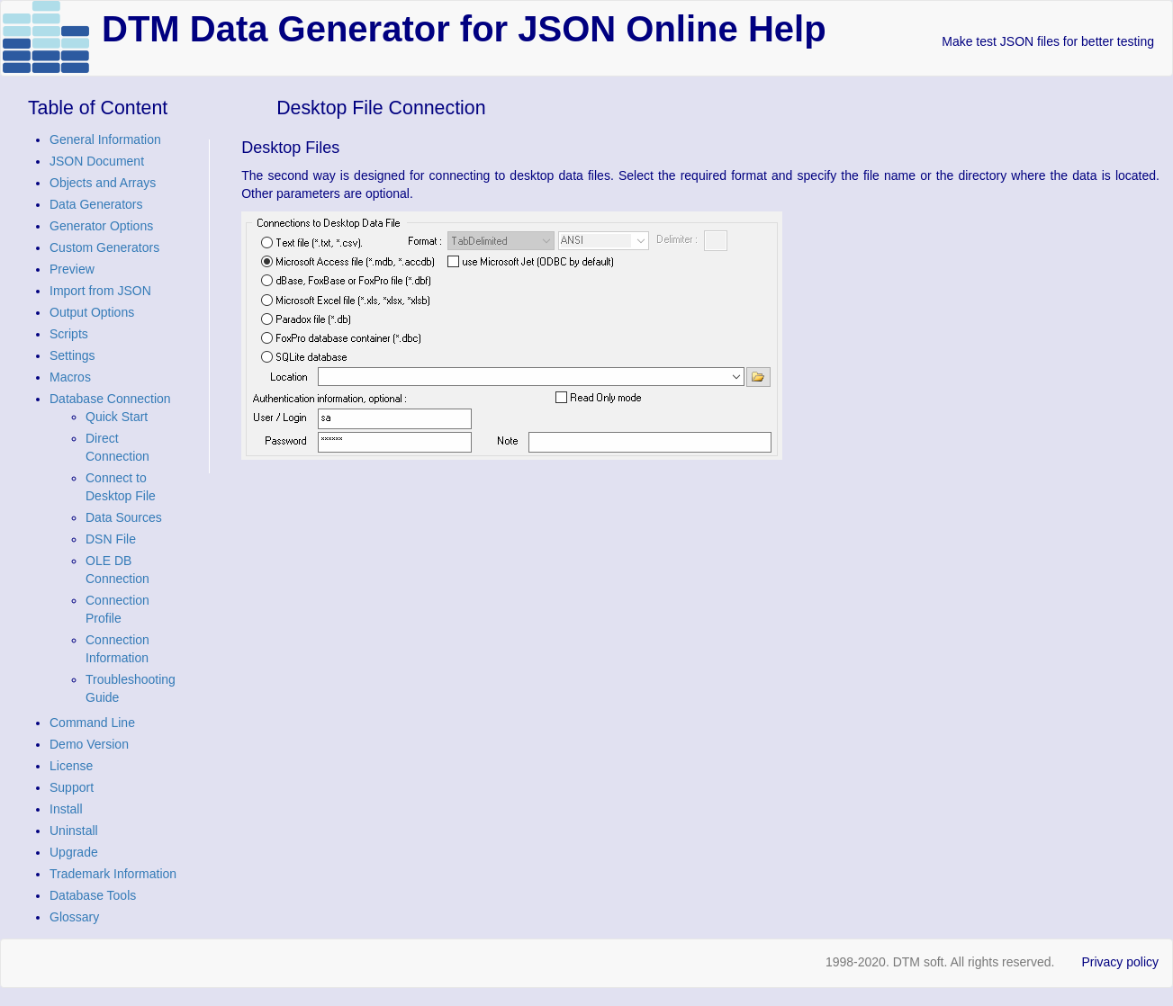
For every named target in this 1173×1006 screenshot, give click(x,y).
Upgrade (74, 852)
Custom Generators (104, 247)
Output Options (92, 312)
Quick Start (117, 416)
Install (66, 809)
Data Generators (96, 204)
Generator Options (101, 226)
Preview (72, 269)
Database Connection (110, 398)
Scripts (69, 334)
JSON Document (97, 161)
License (71, 766)
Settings (72, 355)
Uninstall (74, 830)
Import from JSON (100, 290)
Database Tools (93, 895)
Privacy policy (1120, 962)
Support (72, 787)
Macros (70, 377)
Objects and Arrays (103, 182)
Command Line (92, 722)
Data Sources (124, 517)
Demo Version (89, 744)
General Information (105, 139)
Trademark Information (113, 874)
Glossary (74, 917)
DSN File (111, 539)
